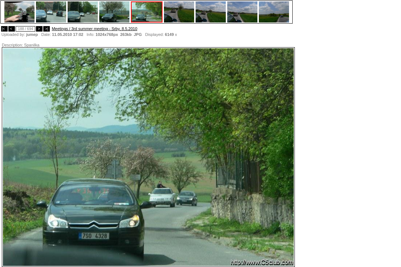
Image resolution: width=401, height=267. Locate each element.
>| (46, 29)
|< (4, 29)
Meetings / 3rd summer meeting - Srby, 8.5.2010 (94, 28)
